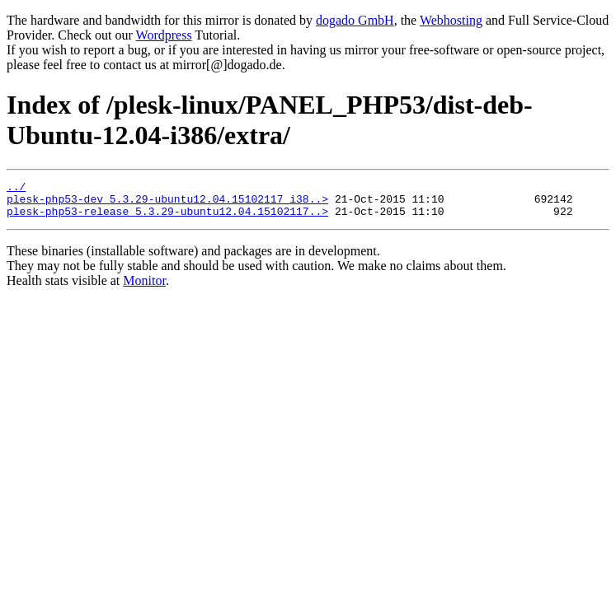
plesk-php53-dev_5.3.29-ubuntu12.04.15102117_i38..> (167, 203)
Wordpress (164, 35)
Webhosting (451, 20)
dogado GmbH (355, 20)
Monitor (144, 288)
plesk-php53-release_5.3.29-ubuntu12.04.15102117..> (167, 218)
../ (16, 188)
